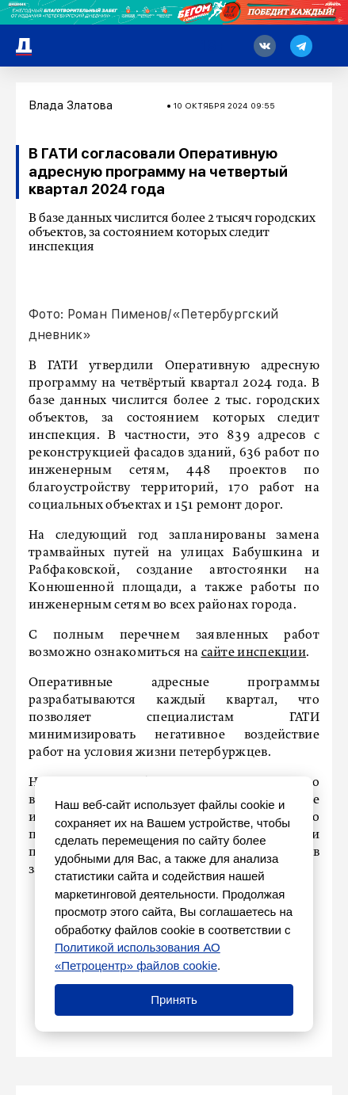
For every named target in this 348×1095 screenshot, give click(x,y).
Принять (174, 999)
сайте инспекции (254, 653)
